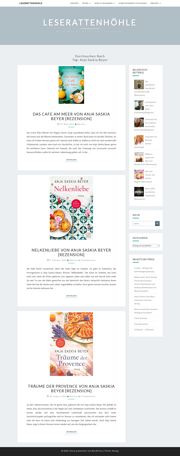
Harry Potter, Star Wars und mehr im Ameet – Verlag (144, 300)
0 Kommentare (88, 260)
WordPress (97, 450)
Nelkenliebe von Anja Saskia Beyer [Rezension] (71, 252)
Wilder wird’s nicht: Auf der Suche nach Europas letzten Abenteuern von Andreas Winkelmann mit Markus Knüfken (145, 284)
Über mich (155, 3)
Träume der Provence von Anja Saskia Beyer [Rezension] (71, 388)
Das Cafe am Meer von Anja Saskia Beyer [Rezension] (71, 116)
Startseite (74, 3)
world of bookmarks (103, 3)
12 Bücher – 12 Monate (144, 329)
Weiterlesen (72, 159)
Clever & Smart (140, 318)
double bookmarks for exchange (133, 3)
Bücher (85, 3)
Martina (81, 124)
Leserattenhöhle (30, 3)
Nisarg (115, 450)
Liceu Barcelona (141, 324)
